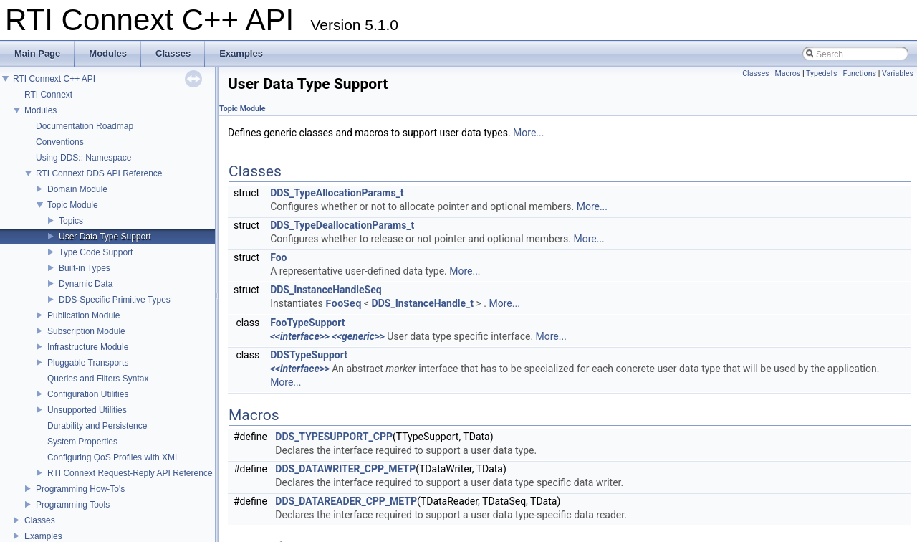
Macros (788, 73)
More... (528, 132)
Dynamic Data (85, 284)
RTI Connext (48, 95)
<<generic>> (358, 336)
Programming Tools (73, 505)
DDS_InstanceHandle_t (423, 304)
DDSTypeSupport (308, 355)
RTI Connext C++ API (54, 79)
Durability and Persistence (97, 426)
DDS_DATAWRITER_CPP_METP (345, 469)
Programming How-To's (80, 489)
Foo (278, 257)
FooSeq (343, 303)
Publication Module (83, 315)
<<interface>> (300, 336)
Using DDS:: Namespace (83, 158)
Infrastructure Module (87, 347)
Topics (71, 221)
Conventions (60, 142)
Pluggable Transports (87, 363)
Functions (859, 73)
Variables (897, 73)
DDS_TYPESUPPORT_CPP (334, 436)
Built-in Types (84, 268)
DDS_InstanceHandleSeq (326, 289)
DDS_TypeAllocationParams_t (336, 193)
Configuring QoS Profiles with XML (113, 457)
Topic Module (72, 205)
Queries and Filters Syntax (97, 379)
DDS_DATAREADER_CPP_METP (346, 501)
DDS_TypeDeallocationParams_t (342, 225)
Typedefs (821, 73)
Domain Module (77, 189)
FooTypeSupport (307, 322)
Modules (40, 110)
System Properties (82, 442)
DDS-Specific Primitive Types (115, 300)
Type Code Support (96, 252)
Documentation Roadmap (84, 126)
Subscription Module (86, 331)
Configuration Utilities (87, 394)
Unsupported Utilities (87, 410)
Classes (39, 520)
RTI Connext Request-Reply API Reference (130, 473)
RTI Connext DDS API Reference (99, 173)
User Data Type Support (105, 237)
